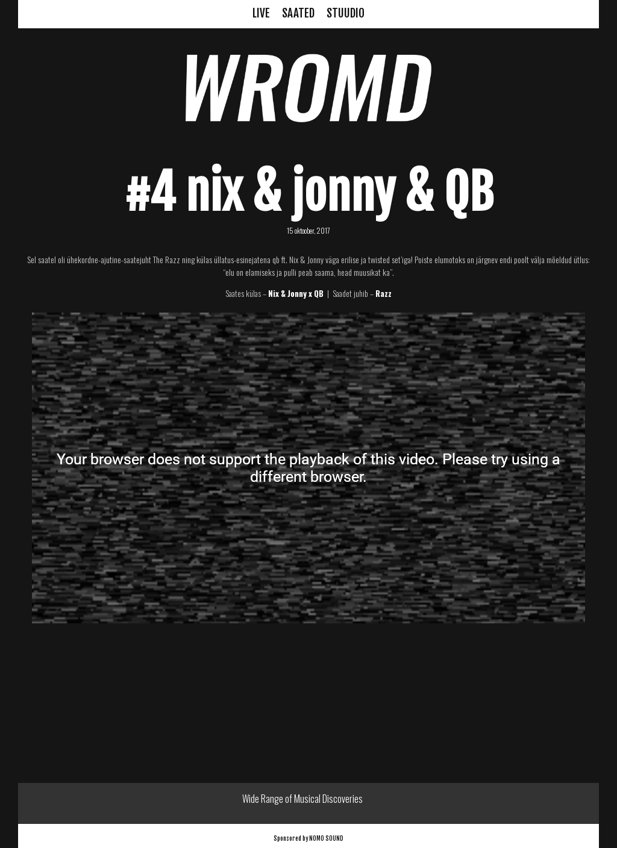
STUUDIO (346, 13)
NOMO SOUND (326, 838)
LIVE (261, 13)
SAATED (298, 13)
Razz (383, 293)
